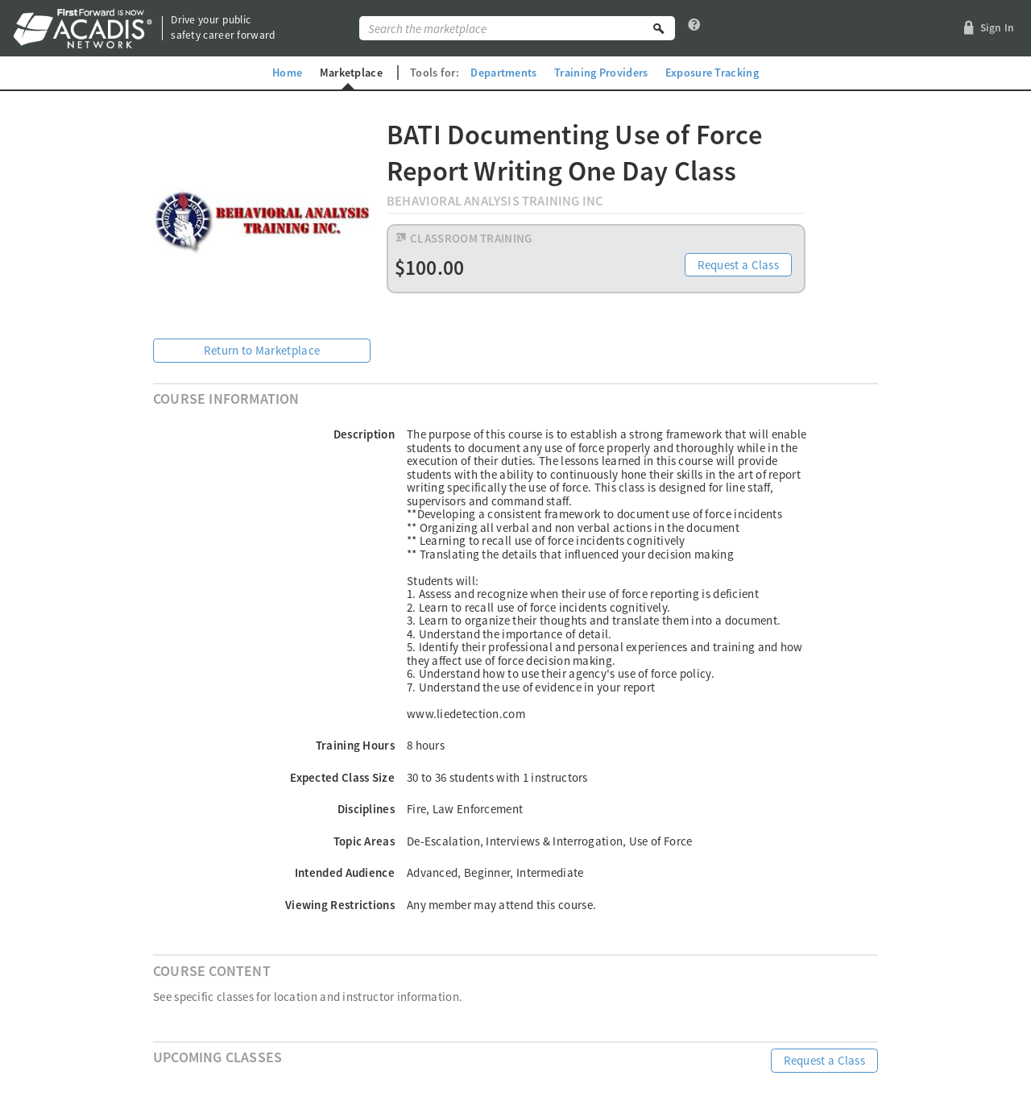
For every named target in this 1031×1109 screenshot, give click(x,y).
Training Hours (355, 745)
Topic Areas (364, 841)
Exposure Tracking (712, 72)
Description (364, 434)
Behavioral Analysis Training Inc (495, 201)
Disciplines (366, 808)
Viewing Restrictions (340, 904)
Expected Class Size (342, 777)
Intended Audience (345, 872)
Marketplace (351, 72)
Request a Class (739, 264)
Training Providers (601, 72)
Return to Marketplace (262, 350)
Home (287, 72)
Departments (503, 72)
